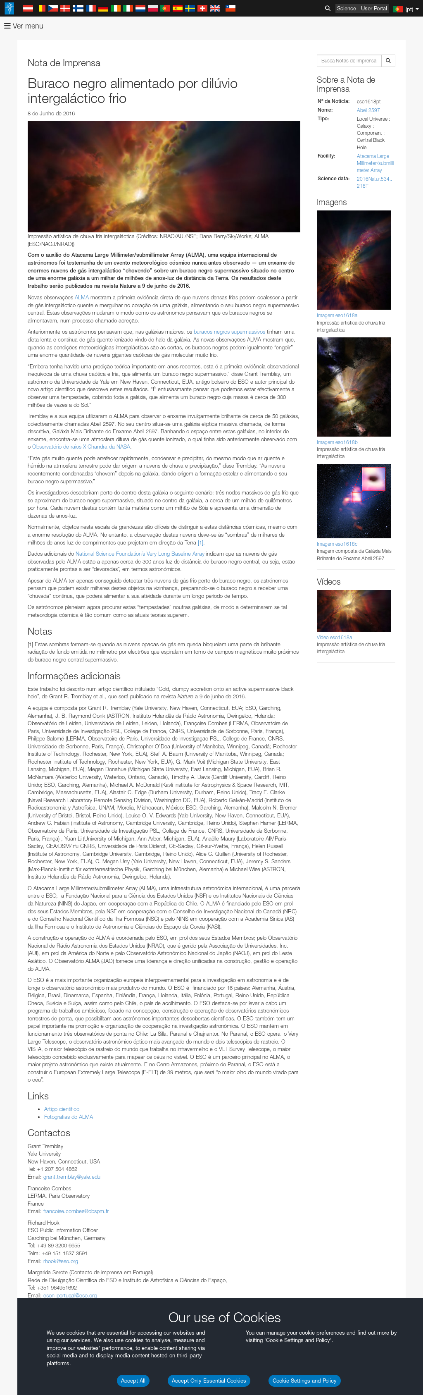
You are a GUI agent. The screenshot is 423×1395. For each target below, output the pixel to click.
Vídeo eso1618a (334, 637)
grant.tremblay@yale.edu (71, 1176)
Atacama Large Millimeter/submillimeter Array (375, 163)
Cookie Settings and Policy (305, 1380)
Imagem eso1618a (337, 315)
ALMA (82, 297)
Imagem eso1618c (337, 544)
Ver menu (23, 25)
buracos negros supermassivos (229, 331)
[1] (200, 542)
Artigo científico (61, 1109)
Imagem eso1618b (337, 442)
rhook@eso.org (60, 1261)
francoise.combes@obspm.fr (76, 1211)
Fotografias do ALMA (68, 1116)
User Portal (374, 8)
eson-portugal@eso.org (70, 1295)
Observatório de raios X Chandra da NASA (81, 446)
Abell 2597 (368, 110)
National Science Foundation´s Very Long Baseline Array (140, 553)
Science (346, 8)
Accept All (133, 1380)
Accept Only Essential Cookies (209, 1380)
